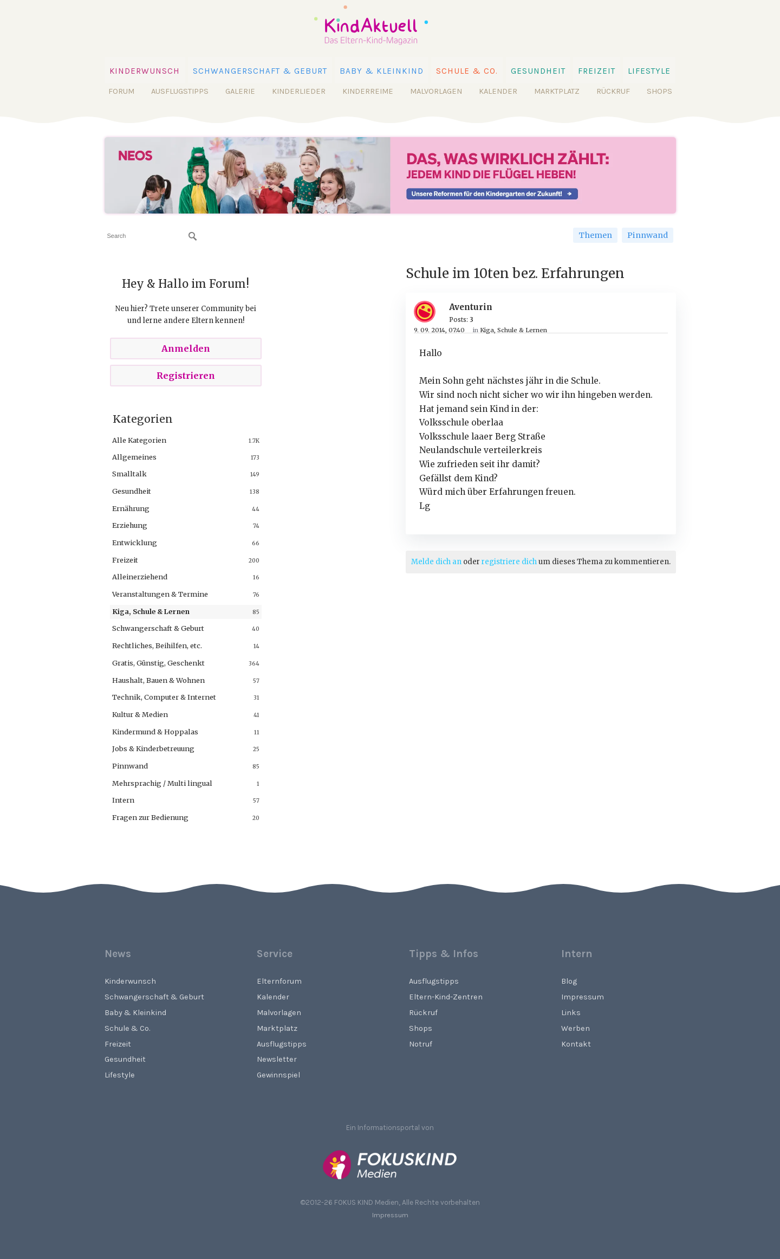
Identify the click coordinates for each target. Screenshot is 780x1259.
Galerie (240, 91)
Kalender (498, 91)
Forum (121, 91)
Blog (569, 981)
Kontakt (576, 1044)
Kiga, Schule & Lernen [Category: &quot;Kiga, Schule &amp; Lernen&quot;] (513, 330)
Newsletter (277, 1059)
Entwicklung (134, 542)
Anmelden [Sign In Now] (185, 348)
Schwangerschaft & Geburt (260, 71)
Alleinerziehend (139, 576)
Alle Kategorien (139, 440)
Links (571, 1012)
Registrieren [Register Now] (186, 375)
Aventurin (470, 307)
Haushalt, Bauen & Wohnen (158, 680)
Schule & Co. (467, 71)
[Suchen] (192, 236)
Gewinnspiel (278, 1075)
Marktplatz (557, 91)
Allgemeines (134, 457)
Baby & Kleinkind (382, 71)
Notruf (420, 1044)
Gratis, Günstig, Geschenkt (158, 662)
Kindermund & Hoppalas (155, 731)
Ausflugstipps (180, 91)
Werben (575, 1028)
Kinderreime (367, 91)
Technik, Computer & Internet (164, 697)
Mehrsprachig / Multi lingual (162, 783)
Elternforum (279, 981)
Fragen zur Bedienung (150, 817)
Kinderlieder (299, 91)
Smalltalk (129, 473)
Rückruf (613, 91)
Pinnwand (647, 235)
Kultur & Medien (140, 714)
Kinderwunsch (144, 71)
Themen (595, 235)
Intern (123, 800)
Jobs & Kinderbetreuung (153, 748)
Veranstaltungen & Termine (160, 594)
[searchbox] (152, 236)
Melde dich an (436, 561)
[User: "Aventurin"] (429, 311)
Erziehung (129, 525)
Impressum (582, 997)
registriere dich (509, 561)
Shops (659, 91)
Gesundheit (538, 71)
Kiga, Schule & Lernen (151, 611)
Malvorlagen (436, 91)
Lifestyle (649, 71)
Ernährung (131, 508)
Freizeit (596, 71)
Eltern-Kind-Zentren (446, 997)
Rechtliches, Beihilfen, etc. (157, 645)
